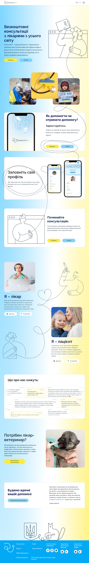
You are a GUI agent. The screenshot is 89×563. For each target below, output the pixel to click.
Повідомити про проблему (18, 500)
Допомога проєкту (22, 557)
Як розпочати (20, 544)
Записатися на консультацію (14, 461)
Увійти (34, 544)
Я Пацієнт (11, 60)
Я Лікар (26, 60)
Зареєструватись (37, 548)
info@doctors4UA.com (56, 499)
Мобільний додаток (22, 553)
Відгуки (18, 548)
